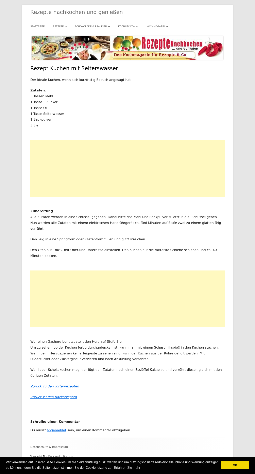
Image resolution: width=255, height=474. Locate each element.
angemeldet (56, 430)
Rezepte (58, 26)
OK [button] (235, 465)
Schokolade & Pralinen (91, 26)
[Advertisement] (127, 168)
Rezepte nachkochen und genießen (76, 12)
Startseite (37, 26)
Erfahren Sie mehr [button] (127, 467)
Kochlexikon (127, 26)
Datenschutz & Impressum (49, 447)
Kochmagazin (156, 26)
